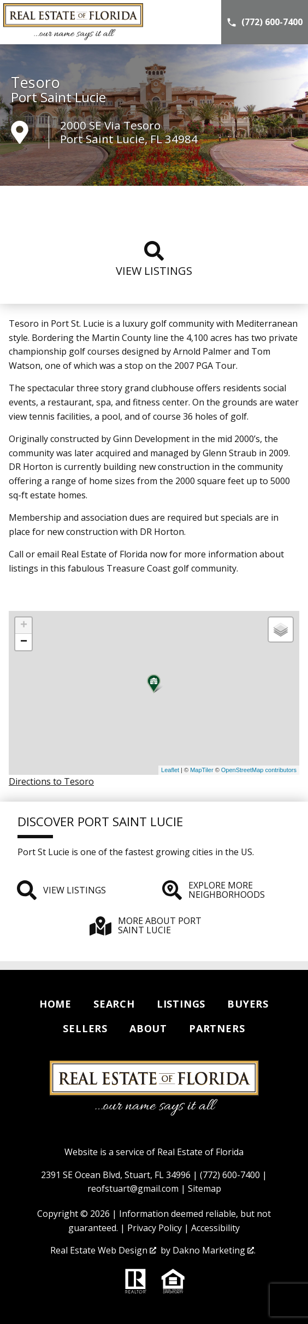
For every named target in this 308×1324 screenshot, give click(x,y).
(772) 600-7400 (230, 1175)
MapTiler (201, 770)
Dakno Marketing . (214, 1250)
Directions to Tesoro (51, 781)
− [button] (23, 642)
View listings (154, 259)
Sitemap (204, 1188)
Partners (217, 1028)
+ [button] (23, 625)
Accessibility (215, 1228)
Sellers (85, 1028)
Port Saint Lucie (58, 97)
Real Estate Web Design (103, 1250)
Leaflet (170, 770)
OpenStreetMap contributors (259, 770)
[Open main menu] (205, 22)
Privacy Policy (154, 1228)
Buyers (248, 1003)
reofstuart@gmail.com (133, 1188)
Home (55, 1003)
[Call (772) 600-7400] (264, 22)
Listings (181, 1003)
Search (114, 1003)
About (148, 1028)
